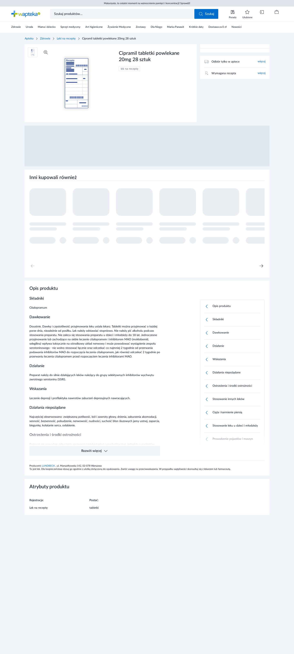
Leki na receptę (66, 38)
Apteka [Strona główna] (29, 38)
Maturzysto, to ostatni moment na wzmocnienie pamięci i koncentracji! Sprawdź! (147, 3)
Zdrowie (45, 38)
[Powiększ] (45, 52)
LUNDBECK (49, 466)
